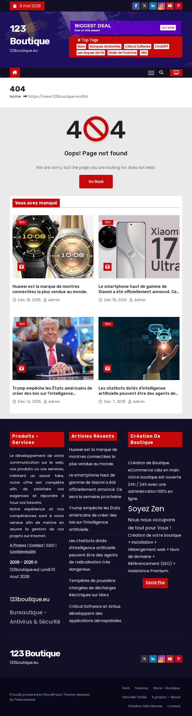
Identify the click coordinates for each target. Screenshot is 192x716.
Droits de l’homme (122, 53)
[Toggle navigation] (151, 72)
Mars (81, 46)
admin (51, 299)
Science (141, 687)
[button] (162, 72)
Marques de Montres (105, 46)
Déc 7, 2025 (115, 400)
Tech (22, 222)
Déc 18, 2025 (30, 299)
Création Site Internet (145, 705)
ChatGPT (161, 46)
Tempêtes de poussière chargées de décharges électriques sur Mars (92, 587)
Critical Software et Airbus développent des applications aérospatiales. (95, 613)
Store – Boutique (166, 687)
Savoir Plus (155, 581)
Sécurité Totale (134, 696)
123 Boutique (35, 652)
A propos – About (166, 696)
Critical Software (137, 46)
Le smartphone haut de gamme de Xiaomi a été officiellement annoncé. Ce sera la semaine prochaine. (137, 291)
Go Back (96, 181)
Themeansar (25, 698)
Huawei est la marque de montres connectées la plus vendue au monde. (93, 456)
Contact (173, 705)
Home (15, 96)
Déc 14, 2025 (30, 400)
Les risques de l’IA (91, 53)
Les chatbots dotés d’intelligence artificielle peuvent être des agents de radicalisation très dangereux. (137, 393)
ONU (144, 53)
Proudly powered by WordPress (36, 693)
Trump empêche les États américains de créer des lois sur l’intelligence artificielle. (52, 393)
